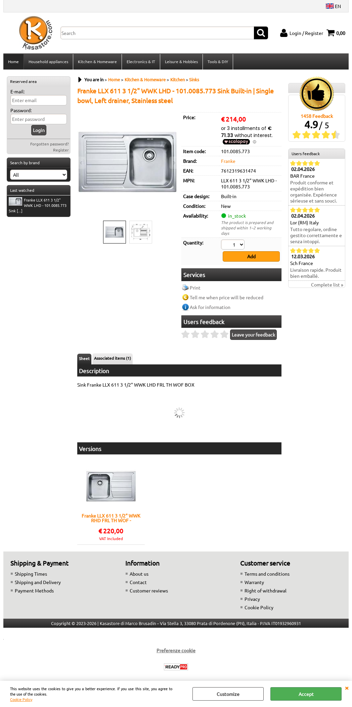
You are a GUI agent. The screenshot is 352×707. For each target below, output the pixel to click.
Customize (228, 694)
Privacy (252, 599)
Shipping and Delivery (38, 582)
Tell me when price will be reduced (226, 297)
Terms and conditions (267, 574)
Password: (21, 110)
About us (139, 574)
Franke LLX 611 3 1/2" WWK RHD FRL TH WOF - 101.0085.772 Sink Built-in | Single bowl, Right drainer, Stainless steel (111, 518)
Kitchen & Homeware (97, 61)
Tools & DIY (218, 61)
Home (13, 61)
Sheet (84, 358)
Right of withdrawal (266, 590)
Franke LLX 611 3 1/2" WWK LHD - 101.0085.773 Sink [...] (38, 205)
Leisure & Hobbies (181, 61)
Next (173, 163)
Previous (81, 163)
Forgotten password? (49, 143)
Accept (306, 694)
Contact (138, 582)
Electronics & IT (141, 61)
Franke (228, 161)
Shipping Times (31, 574)
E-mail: (17, 91)
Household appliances (48, 61)
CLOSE (347, 687)
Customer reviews (149, 590)
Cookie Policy (21, 699)
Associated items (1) (112, 358)
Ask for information (210, 307)
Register (61, 149)
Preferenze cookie (176, 650)
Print (195, 287)
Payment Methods (34, 590)
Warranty (254, 582)
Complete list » (327, 284)
